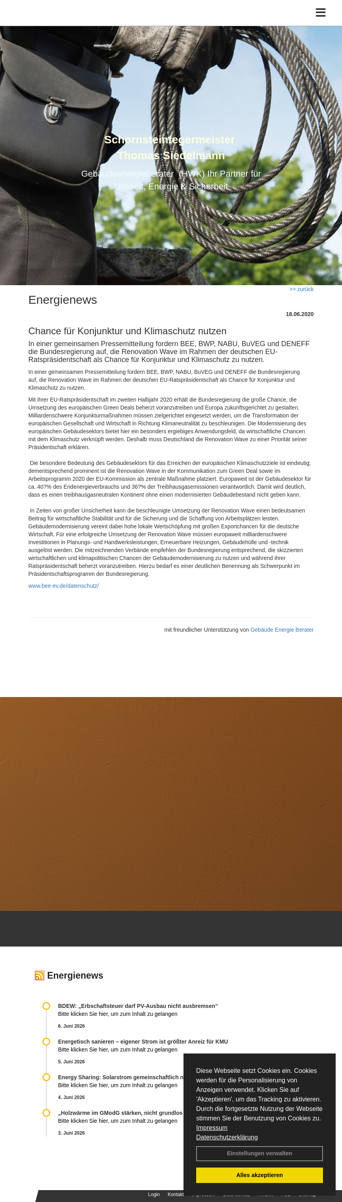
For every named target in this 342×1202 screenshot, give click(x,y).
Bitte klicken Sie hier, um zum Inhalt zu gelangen (118, 1014)
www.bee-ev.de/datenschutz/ (64, 586)
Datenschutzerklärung (227, 1137)
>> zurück (301, 289)
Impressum (211, 1127)
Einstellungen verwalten (259, 1153)
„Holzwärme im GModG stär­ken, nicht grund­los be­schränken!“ (140, 1113)
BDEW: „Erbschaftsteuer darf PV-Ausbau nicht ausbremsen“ (138, 1006)
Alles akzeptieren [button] (259, 1175)
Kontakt (176, 1194)
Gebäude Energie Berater (282, 630)
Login (154, 1194)
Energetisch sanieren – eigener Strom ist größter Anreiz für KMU (143, 1041)
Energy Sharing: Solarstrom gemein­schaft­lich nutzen (128, 1077)
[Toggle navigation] (320, 13)
